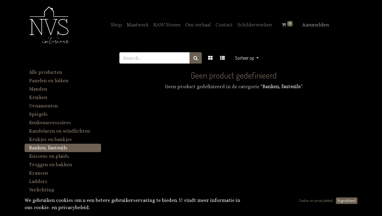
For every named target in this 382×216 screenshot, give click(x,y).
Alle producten (45, 72)
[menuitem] (116, 25)
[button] (247, 58)
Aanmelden (315, 25)
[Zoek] (196, 58)
